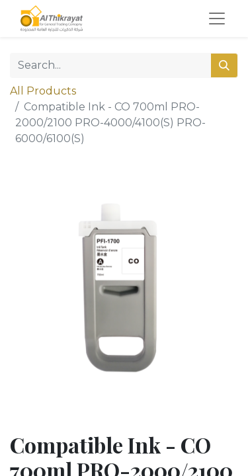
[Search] (224, 65)
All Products (43, 91)
